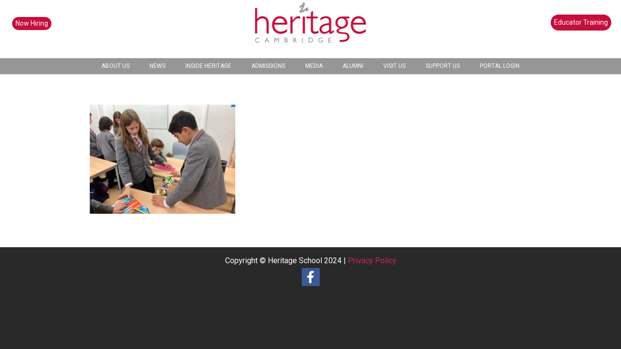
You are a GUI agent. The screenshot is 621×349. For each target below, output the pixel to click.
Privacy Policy (372, 260)
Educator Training (581, 22)
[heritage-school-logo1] (310, 29)
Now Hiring (32, 23)
